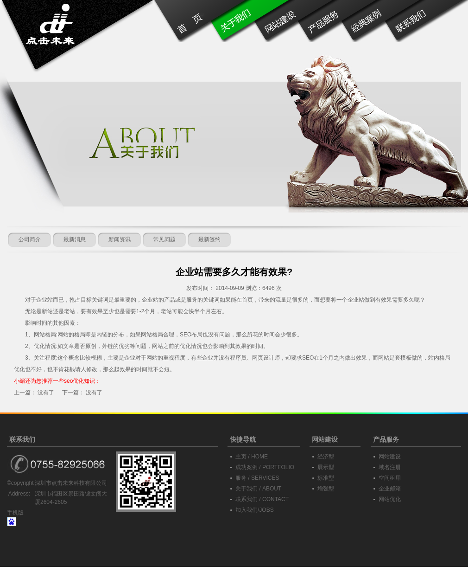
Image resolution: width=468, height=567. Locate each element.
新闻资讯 (119, 239)
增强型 (325, 488)
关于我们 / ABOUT (258, 488)
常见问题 (164, 239)
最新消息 (74, 239)
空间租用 (390, 478)
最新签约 (209, 239)
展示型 (325, 467)
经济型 (325, 456)
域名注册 (390, 467)
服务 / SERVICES (257, 478)
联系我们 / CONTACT (262, 499)
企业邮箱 (390, 488)
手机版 (15, 512)
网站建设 (390, 456)
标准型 (325, 478)
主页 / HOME (251, 456)
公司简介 (30, 239)
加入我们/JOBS (254, 510)
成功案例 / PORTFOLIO (264, 467)
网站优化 (390, 499)
